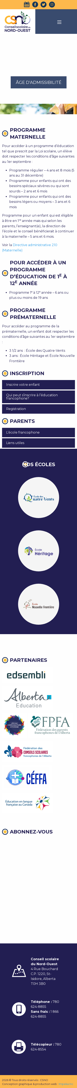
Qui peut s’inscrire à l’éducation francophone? (32, 396)
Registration (16, 409)
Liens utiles (15, 443)
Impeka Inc (66, 1084)
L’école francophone (23, 432)
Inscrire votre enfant (23, 385)
